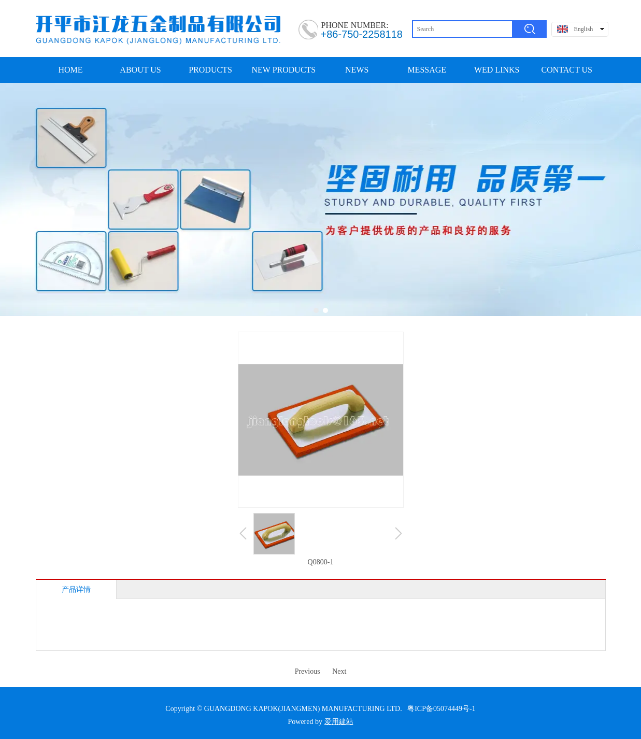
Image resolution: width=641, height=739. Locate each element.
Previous (307, 671)
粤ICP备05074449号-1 (441, 709)
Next (339, 671)
